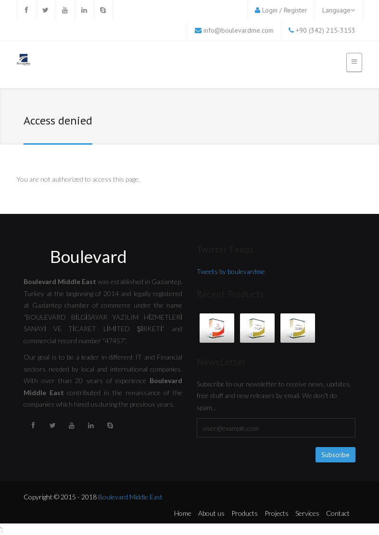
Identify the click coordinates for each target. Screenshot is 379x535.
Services (307, 513)
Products (244, 513)
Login (270, 10)
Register (295, 10)
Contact (338, 513)
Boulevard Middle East (130, 497)
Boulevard (88, 256)
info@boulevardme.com (238, 30)
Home (182, 513)
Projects (277, 513)
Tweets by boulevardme (231, 271)
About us (211, 513)
